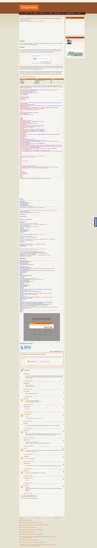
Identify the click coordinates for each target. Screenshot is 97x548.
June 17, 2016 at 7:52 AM (27, 493)
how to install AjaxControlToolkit (55, 86)
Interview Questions (70, 13)
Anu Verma (25, 391)
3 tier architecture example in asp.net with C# (27, 531)
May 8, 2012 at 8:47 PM (27, 389)
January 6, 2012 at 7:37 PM (27, 380)
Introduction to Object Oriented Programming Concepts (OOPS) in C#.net (32, 529)
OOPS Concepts (57, 13)
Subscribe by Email (44, 361)
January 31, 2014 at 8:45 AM (28, 445)
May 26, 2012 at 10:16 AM (27, 396)
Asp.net (36, 21)
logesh (24, 423)
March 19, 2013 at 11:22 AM (28, 404)
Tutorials (78, 13)
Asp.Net (26, 13)
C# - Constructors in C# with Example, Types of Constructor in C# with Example (33, 542)
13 (63, 471)
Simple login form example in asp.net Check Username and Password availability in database (34, 524)
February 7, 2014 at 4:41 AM (28, 454)
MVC (63, 13)
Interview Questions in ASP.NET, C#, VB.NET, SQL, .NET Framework (31, 522)
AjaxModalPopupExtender (30, 21)
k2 (23, 448)
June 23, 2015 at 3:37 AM (27, 475)
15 (63, 486)
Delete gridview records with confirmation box (28, 74)
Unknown (25, 398)
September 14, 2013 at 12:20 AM (28, 437)
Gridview (35, 13)
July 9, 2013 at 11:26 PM (27, 421)
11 (63, 457)
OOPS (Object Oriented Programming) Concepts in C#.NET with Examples (32, 534)
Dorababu (25, 373)
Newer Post (21, 517)
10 (63, 449)
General (39, 21)
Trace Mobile (23, 15)
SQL (46, 13)
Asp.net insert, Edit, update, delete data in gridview (28, 527)
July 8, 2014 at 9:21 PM (27, 468)
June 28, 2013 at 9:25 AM (27, 411)
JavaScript (41, 13)
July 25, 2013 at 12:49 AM (27, 428)
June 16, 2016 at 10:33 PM (27, 482)
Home (22, 13)
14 (63, 478)
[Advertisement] (62, 8)
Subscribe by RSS (32, 361)
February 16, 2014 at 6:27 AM (28, 461)
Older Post (56, 517)
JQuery (50, 13)
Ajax (31, 13)
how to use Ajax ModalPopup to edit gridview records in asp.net (49, 74)
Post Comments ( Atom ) (28, 520)
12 (63, 464)
